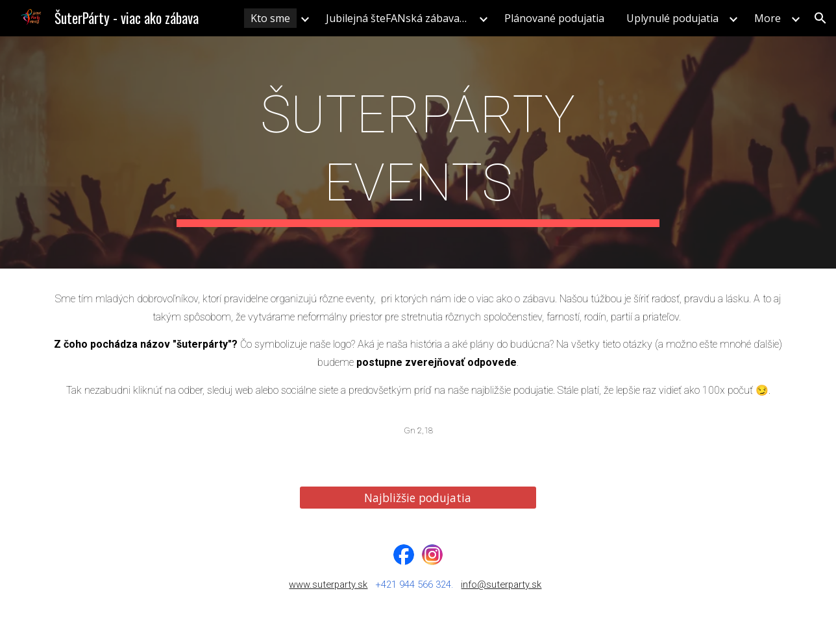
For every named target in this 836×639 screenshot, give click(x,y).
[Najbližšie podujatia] (417, 497)
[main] (418, 152)
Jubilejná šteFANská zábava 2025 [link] (400, 18)
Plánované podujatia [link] (554, 18)
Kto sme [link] (270, 18)
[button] (820, 18)
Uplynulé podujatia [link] (672, 18)
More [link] (767, 18)
